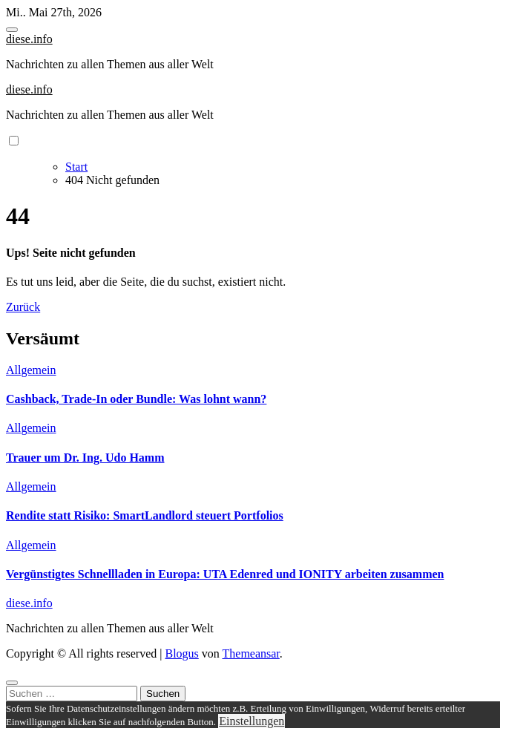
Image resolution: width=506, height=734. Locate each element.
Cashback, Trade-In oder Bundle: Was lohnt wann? (136, 399)
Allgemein (31, 370)
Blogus (181, 653)
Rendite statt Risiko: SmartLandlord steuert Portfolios (144, 515)
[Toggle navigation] (12, 29)
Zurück (23, 307)
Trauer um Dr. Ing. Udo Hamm (85, 457)
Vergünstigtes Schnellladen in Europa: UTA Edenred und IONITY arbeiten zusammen (225, 574)
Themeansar (251, 653)
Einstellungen (251, 721)
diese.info (29, 39)
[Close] (12, 683)
